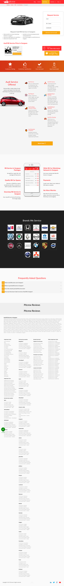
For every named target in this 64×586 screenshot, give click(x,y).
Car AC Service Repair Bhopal (24, 356)
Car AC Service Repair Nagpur (24, 528)
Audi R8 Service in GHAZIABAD (54, 354)
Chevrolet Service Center (38, 343)
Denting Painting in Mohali (24, 508)
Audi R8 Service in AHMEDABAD (54, 342)
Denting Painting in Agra (8, 404)
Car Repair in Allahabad (8, 423)
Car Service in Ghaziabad (23, 399)
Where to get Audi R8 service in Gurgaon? (14, 285)
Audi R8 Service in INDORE (53, 360)
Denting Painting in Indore (24, 442)
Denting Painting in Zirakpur (24, 573)
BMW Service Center (37, 358)
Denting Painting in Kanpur (24, 480)
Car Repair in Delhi (22, 382)
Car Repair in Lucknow (23, 488)
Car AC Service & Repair (8, 349)
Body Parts (6, 375)
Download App (7, 344)
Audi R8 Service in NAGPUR (53, 372)
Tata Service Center (37, 351)
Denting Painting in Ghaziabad (24, 402)
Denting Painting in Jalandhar (24, 461)
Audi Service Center (37, 356)
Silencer (5, 373)
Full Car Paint (6, 355)
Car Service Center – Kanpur (24, 482)
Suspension (6, 365)
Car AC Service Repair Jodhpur (24, 471)
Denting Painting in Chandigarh (24, 364)
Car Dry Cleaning (7, 351)
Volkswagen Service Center (38, 364)
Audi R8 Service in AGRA (52, 341)
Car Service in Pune (22, 561)
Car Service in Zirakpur (23, 571)
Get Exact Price (17, 53)
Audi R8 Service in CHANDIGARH (54, 349)
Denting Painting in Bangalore (24, 346)
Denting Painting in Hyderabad (24, 433)
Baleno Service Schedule (8, 385)
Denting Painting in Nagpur (24, 526)
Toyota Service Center (37, 352)
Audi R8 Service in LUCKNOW (53, 367)
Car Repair (6, 347)
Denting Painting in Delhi (23, 383)
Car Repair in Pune (22, 563)
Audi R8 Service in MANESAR (53, 368)
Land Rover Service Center (38, 360)
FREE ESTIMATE (3, 432)
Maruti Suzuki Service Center (38, 348)
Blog (35, 1)
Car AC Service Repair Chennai (24, 375)
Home (8, 5)
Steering (5, 372)
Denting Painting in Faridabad (24, 392)
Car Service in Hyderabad (23, 430)
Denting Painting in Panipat (24, 555)
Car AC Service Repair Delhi (24, 384)
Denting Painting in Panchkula (24, 545)
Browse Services (51, 32)
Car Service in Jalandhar (23, 458)
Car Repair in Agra (7, 403)
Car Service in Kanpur (23, 477)
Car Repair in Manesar (23, 497)
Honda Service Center (37, 346)
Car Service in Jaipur (22, 449)
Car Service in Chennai (23, 371)
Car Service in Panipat (23, 552)
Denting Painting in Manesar (24, 498)
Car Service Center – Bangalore (24, 348)
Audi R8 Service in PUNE (52, 377)
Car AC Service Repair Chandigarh (25, 366)
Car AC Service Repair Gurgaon (24, 425)
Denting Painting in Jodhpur (24, 470)
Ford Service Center (37, 344)
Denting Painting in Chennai (24, 374)
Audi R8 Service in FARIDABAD (53, 353)
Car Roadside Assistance (8, 354)
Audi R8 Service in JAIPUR (53, 362)
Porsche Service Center (37, 363)
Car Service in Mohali (23, 505)
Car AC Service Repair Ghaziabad (25, 403)
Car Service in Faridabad (23, 390)
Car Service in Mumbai (23, 514)
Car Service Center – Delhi (23, 386)
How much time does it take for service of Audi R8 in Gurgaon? (19, 291)
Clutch (5, 364)
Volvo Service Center (37, 365)
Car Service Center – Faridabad (24, 395)
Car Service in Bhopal (23, 352)
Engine (5, 371)
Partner (39, 1)
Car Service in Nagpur (23, 524)
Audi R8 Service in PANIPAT (53, 376)
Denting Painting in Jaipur (23, 451)
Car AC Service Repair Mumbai (24, 518)
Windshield (6, 376)
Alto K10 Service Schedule (9, 381)
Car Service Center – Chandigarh (25, 367)
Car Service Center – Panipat (24, 557)
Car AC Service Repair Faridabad (25, 394)
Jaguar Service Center (37, 359)
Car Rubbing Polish (7, 353)
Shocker (5, 367)
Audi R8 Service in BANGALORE (54, 346)
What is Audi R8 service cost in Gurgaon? (14, 282)
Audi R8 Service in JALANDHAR (54, 363)
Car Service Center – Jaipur (24, 454)
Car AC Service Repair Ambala (9, 435)
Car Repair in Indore (22, 441)
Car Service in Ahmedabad (9, 411)
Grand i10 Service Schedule (9, 386)
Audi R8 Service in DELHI (52, 351)
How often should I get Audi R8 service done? (15, 288)
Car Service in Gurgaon (23, 421)
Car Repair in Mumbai (23, 516)
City (58, 1)
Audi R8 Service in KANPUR (53, 365)
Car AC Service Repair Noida (24, 537)
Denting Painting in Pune (23, 564)
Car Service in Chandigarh (23, 362)
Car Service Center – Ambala (9, 436)
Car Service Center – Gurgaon (24, 426)
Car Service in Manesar (23, 496)
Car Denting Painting (8, 350)
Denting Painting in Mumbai (24, 517)
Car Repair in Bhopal (22, 354)
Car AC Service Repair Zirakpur (24, 575)
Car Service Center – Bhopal (24, 358)
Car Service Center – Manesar (24, 501)
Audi (12, 5)
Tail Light (5, 369)
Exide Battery (6, 358)
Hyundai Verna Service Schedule (10, 389)
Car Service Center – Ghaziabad (25, 404)
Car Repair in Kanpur (23, 478)
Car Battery (6, 356)
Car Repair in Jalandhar (23, 459)
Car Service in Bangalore (23, 343)
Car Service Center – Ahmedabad (10, 418)
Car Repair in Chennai (23, 372)
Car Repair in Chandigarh (23, 363)
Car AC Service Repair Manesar (24, 500)
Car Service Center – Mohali (24, 510)
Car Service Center (7, 345)
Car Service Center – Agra (9, 407)
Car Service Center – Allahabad (10, 427)
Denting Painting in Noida (23, 536)
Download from (52, 53)
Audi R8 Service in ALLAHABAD (54, 344)
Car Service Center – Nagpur (24, 529)
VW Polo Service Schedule (9, 393)
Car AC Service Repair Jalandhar (25, 462)
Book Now (46, 1)
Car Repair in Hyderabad (23, 431)
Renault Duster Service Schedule (10, 392)
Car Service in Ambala (8, 431)
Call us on (52, 48)
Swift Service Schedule (8, 383)
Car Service (20, 5)
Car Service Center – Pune (23, 567)
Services (53, 1)
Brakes (5, 363)
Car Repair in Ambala (8, 432)
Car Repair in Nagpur (23, 525)
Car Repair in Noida (22, 535)
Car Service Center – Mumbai (24, 520)
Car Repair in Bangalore (23, 344)
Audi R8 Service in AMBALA (53, 345)
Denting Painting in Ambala (9, 434)
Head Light (6, 368)
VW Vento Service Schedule (9, 394)
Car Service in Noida (22, 533)
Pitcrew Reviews (32, 305)
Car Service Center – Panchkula (24, 548)
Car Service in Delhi (22, 381)
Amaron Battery (7, 359)
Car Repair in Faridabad (23, 391)
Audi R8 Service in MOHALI (53, 369)
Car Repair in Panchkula (23, 544)
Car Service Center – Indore (24, 445)
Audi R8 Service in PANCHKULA (54, 375)
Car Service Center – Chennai (24, 376)
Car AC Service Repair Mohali (24, 509)
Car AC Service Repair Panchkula (25, 547)
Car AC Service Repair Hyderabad (25, 434)
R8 (15, 5)
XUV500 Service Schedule (9, 396)
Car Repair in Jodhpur (23, 469)
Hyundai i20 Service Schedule (9, 388)
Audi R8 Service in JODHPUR (53, 364)
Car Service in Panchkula (23, 543)
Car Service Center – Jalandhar (24, 463)
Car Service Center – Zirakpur (24, 576)
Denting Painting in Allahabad (9, 424)
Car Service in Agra (7, 402)
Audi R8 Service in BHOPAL (53, 347)
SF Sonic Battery (7, 360)
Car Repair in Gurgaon (23, 422)
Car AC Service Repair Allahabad (10, 426)
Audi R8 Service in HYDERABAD (54, 359)
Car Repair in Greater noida (24, 410)
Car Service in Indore (23, 439)
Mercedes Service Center (38, 361)
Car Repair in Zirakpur (23, 572)
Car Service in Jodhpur (23, 468)
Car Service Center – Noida (24, 538)
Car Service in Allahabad (8, 422)
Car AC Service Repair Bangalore (25, 347)
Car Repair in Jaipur (22, 450)
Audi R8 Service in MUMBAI (53, 371)
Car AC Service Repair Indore (24, 443)
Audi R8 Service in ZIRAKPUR (53, 378)
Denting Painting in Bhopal (24, 355)
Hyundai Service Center (37, 347)
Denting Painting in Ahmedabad (10, 414)
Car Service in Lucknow (23, 486)
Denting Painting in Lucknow (24, 489)
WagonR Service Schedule (9, 380)
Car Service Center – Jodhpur (24, 473)
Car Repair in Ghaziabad (23, 401)
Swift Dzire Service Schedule (9, 384)
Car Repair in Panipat (23, 553)
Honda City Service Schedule (9, 390)
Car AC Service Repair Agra (9, 406)
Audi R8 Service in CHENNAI (53, 350)
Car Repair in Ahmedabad (9, 412)
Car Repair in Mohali (22, 506)
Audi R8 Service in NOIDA (53, 373)
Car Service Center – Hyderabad (25, 435)
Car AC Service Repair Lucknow (24, 490)
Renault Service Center (37, 349)
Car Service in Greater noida (24, 409)
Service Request (7, 341)
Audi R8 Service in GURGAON (53, 358)
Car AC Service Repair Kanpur (24, 481)
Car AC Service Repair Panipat (24, 556)
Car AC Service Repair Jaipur (24, 453)
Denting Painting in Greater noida (25, 411)
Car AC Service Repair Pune (24, 565)
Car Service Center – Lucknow (24, 491)
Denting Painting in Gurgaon (24, 423)
